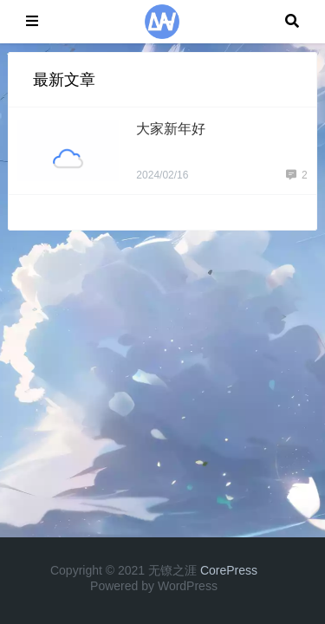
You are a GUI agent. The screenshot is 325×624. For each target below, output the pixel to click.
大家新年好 (170, 128)
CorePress (228, 570)
